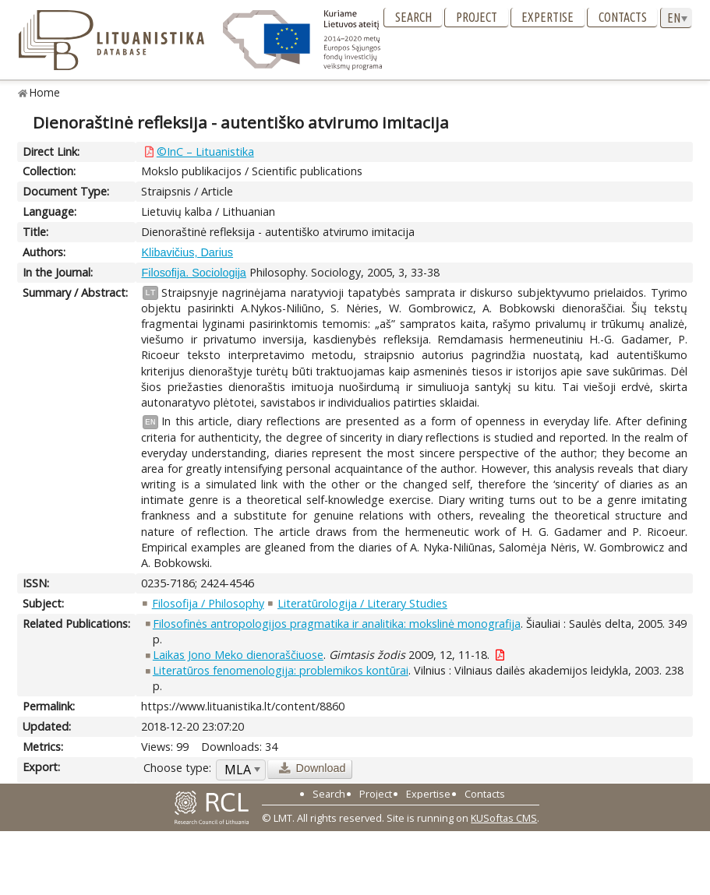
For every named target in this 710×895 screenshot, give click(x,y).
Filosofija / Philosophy (208, 603)
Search (413, 17)
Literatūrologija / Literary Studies (362, 603)
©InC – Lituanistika (205, 151)
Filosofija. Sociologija (193, 272)
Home (45, 92)
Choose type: (177, 767)
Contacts (623, 17)
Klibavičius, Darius (187, 252)
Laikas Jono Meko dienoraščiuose (238, 654)
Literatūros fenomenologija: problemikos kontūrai (280, 670)
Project (476, 17)
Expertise (547, 17)
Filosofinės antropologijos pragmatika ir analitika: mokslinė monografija (337, 623)
